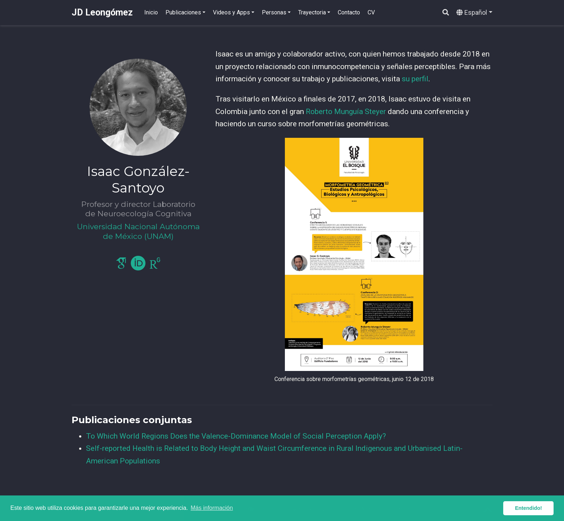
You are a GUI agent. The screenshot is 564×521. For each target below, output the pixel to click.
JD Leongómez (102, 12)
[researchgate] (155, 266)
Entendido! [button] (528, 508)
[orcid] (138, 266)
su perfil (415, 78)
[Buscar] (445, 13)
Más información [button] (212, 508)
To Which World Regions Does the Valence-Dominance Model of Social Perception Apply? (236, 436)
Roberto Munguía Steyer (346, 111)
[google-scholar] (121, 266)
